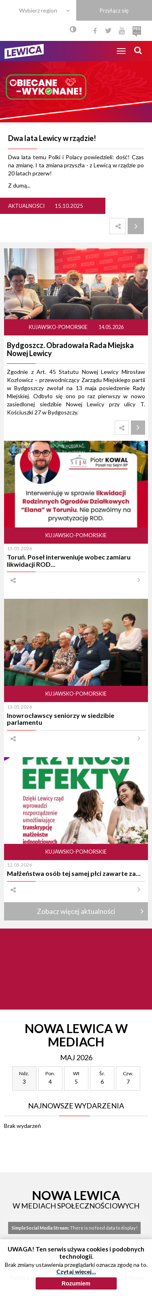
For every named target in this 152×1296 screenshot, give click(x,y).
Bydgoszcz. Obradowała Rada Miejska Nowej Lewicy (70, 349)
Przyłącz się (113, 10)
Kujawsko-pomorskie (58, 327)
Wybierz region (38, 10)
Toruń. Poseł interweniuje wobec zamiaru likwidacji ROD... (69, 560)
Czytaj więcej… (76, 1277)
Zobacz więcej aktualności (76, 911)
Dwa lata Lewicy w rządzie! (52, 138)
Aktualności (26, 206)
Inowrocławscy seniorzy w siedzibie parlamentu (60, 718)
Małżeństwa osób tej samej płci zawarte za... (74, 873)
